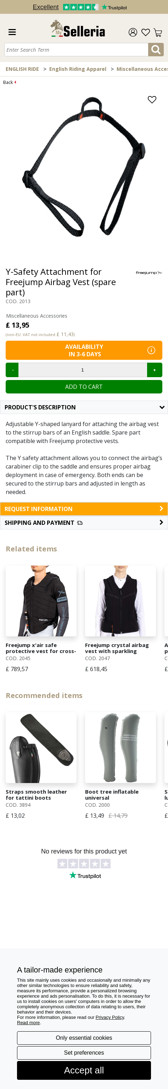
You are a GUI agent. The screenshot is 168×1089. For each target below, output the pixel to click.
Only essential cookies (84, 1038)
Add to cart (84, 387)
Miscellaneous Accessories (36, 315)
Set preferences (84, 1053)
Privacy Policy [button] (110, 1017)
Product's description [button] (84, 407)
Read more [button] (28, 1022)
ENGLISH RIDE (22, 69)
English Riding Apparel (77, 69)
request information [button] (84, 509)
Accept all (84, 1070)
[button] (84, 522)
